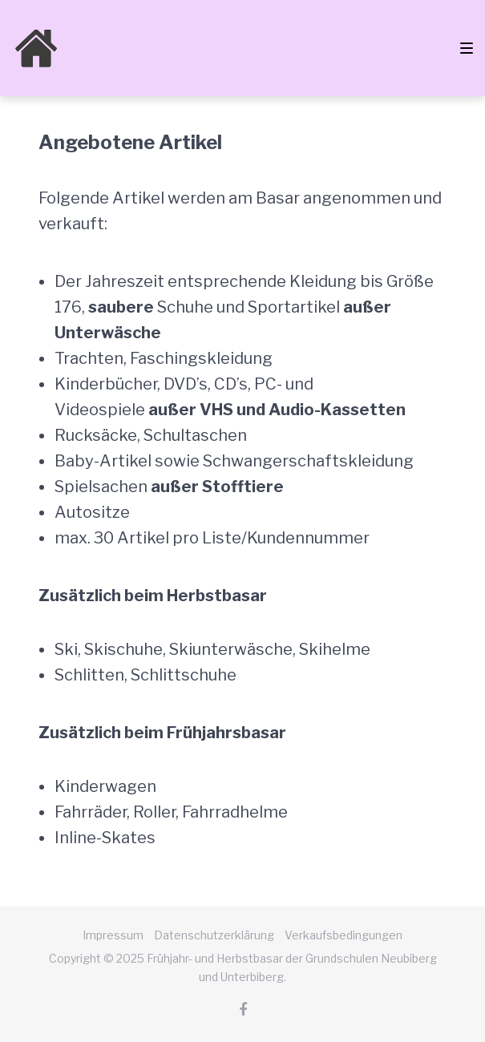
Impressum (113, 935)
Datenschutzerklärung (214, 935)
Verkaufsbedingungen (343, 935)
